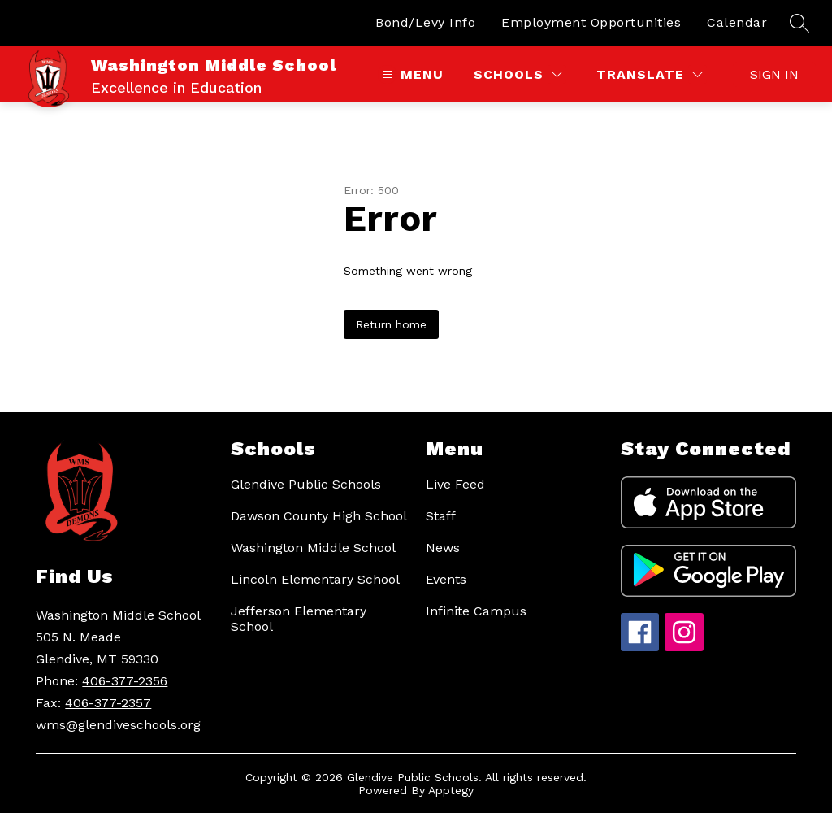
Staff (441, 516)
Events (446, 579)
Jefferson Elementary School (298, 618)
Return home (391, 324)
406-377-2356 (124, 681)
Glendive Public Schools (306, 484)
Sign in (774, 74)
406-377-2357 (108, 703)
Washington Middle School (313, 547)
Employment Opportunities (591, 22)
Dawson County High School (319, 516)
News (443, 547)
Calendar (737, 22)
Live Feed (455, 484)
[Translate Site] (649, 74)
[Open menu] (411, 74)
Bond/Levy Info (425, 22)
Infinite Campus (476, 611)
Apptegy (451, 790)
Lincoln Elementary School (315, 579)
